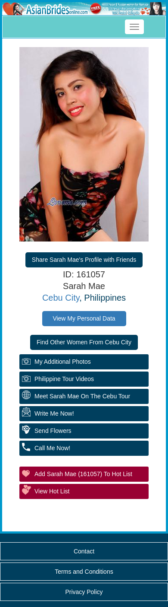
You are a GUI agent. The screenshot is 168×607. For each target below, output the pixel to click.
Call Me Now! (52, 448)
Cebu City (60, 297)
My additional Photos (62, 361)
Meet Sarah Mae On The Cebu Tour (82, 396)
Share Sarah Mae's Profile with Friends (84, 259)
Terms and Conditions (84, 571)
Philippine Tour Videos (64, 378)
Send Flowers (53, 430)
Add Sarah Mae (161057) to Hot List (83, 473)
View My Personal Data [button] (84, 318)
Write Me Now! (54, 413)
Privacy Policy (84, 591)
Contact (84, 551)
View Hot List (51, 491)
